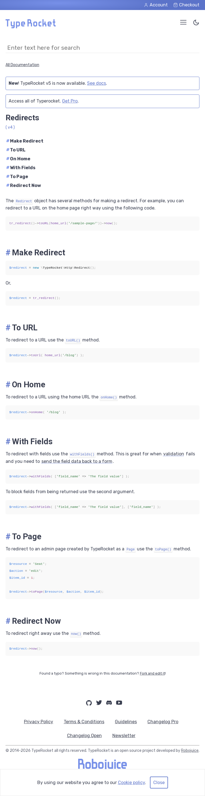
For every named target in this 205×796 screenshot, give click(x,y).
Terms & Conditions (84, 721)
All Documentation (22, 65)
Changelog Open (84, 735)
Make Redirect (24, 141)
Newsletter (123, 735)
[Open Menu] (183, 22)
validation (173, 453)
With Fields (20, 167)
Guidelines (126, 721)
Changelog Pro (162, 721)
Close (159, 782)
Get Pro (70, 101)
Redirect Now (23, 185)
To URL (16, 150)
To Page (17, 176)
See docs (96, 83)
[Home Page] (31, 26)
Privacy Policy (38, 721)
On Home (18, 158)
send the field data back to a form (76, 461)
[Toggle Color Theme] (196, 24)
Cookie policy (131, 782)
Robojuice (190, 750)
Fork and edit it (152, 673)
